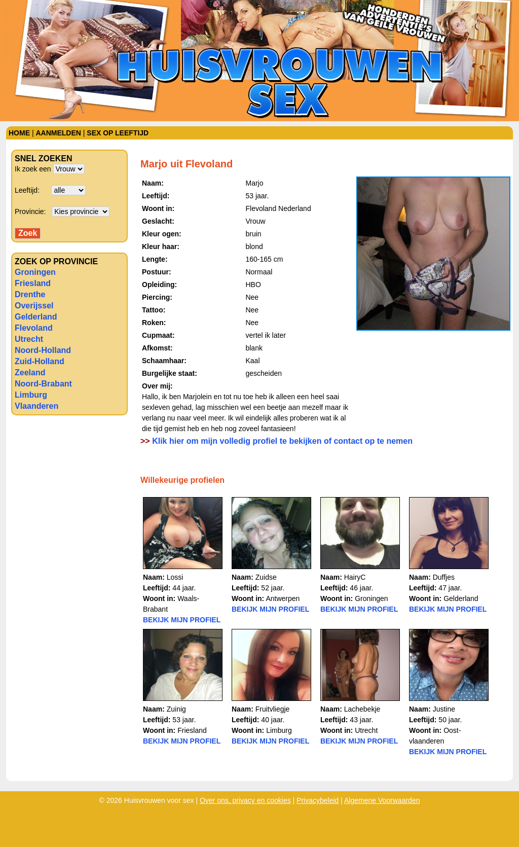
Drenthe (30, 294)
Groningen (35, 272)
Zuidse (266, 577)
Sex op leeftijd (118, 133)
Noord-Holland (43, 350)
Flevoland (34, 328)
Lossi (175, 577)
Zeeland (30, 372)
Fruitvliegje (272, 709)
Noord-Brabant (43, 383)
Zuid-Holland (39, 361)
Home (19, 133)
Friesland (33, 283)
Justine (444, 709)
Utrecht (29, 339)
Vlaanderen (36, 406)
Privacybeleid (317, 800)
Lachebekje (362, 709)
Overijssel (34, 305)
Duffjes (444, 577)
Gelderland (36, 316)
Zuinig (176, 709)
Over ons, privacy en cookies (245, 800)
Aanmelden (58, 133)
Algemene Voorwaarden (382, 800)
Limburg (31, 395)
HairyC (355, 577)
